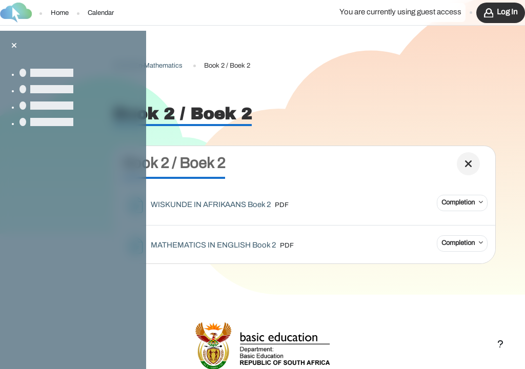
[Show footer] (500, 344)
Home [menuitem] (60, 13)
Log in (507, 12)
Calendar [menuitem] (101, 13)
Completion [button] (451, 187)
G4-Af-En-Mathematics (193, 50)
